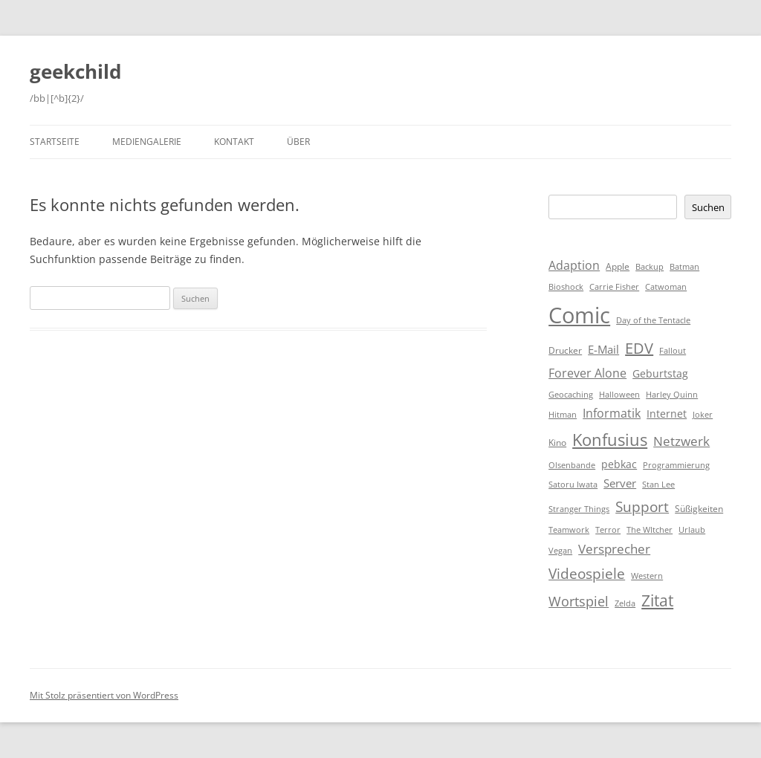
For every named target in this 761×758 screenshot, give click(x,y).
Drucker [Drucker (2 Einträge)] (565, 350)
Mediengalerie (146, 141)
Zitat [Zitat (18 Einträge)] (657, 600)
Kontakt (234, 141)
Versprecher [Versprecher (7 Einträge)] (614, 548)
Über (298, 141)
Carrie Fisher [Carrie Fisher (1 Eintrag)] (614, 287)
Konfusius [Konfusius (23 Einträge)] (609, 439)
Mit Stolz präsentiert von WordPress (104, 695)
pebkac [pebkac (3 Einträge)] (619, 464)
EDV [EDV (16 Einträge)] (639, 348)
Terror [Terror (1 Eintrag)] (608, 530)
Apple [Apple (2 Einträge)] (617, 266)
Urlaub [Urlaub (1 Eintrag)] (692, 530)
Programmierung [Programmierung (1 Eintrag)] (676, 465)
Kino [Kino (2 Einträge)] (557, 442)
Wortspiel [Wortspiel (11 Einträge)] (578, 601)
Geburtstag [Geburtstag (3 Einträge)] (660, 373)
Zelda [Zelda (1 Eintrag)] (625, 603)
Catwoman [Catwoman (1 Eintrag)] (666, 287)
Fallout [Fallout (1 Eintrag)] (672, 351)
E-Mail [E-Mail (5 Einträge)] (603, 349)
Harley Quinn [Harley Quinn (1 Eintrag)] (672, 394)
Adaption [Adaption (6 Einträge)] (574, 265)
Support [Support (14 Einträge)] (642, 506)
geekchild (75, 71)
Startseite (55, 141)
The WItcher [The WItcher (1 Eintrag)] (649, 530)
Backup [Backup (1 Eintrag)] (649, 267)
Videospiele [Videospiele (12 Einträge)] (586, 573)
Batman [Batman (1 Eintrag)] (684, 267)
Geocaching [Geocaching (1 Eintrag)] (570, 394)
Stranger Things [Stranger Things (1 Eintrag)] (578, 509)
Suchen (708, 207)
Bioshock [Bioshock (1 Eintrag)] (565, 287)
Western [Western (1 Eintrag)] (647, 576)
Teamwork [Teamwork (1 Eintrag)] (568, 530)
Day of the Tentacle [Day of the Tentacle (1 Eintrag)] (653, 320)
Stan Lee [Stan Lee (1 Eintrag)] (658, 484)
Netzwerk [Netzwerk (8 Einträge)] (681, 441)
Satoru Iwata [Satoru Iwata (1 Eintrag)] (573, 484)
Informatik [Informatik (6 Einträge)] (612, 413)
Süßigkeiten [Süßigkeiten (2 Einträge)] (699, 508)
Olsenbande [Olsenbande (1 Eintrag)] (571, 465)
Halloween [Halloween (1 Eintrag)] (619, 394)
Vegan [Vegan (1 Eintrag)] (560, 550)
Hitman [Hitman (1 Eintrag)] (562, 414)
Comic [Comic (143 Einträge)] (579, 315)
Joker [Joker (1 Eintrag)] (703, 414)
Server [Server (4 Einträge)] (619, 483)
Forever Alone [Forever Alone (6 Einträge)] (587, 373)
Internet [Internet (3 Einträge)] (667, 413)
